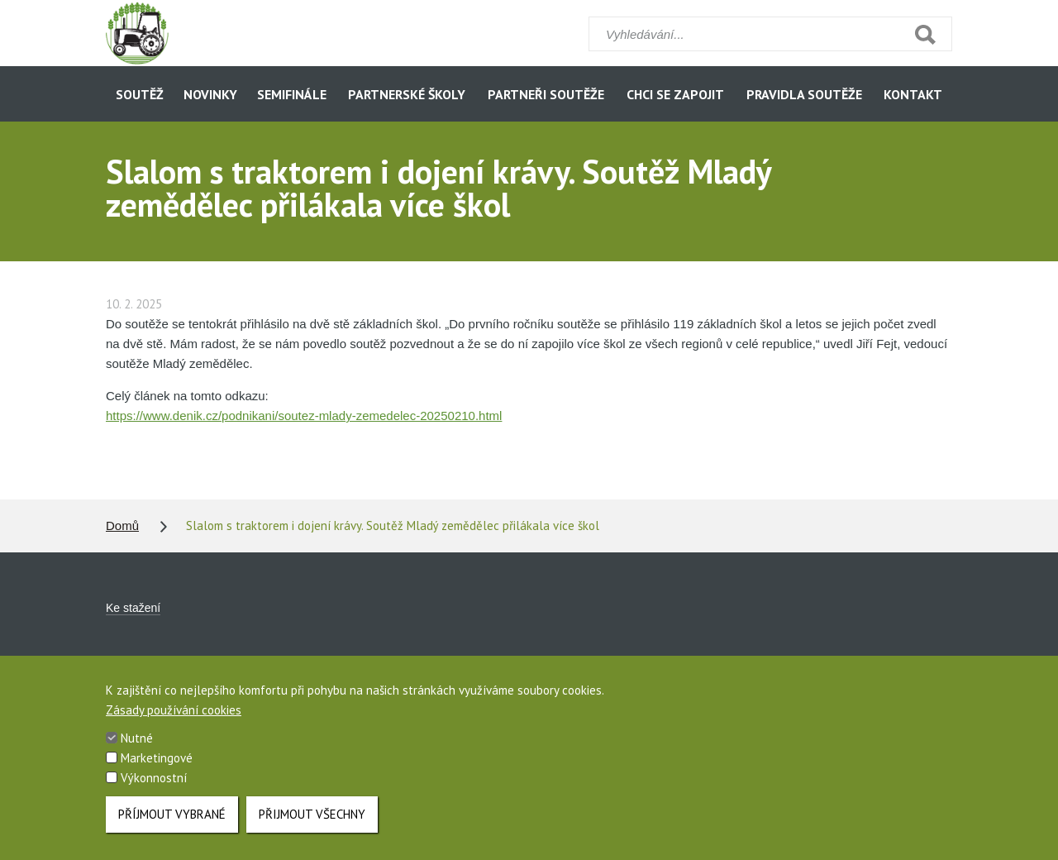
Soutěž (140, 94)
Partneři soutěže (546, 94)
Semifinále (291, 94)
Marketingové (157, 770)
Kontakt (913, 94)
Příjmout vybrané (172, 826)
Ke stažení (133, 607)
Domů (122, 525)
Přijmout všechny (312, 826)
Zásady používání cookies (173, 722)
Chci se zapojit (675, 94)
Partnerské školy (406, 94)
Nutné (137, 750)
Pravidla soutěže (804, 94)
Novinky (210, 94)
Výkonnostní (154, 790)
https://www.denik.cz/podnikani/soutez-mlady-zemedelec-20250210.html (304, 415)
